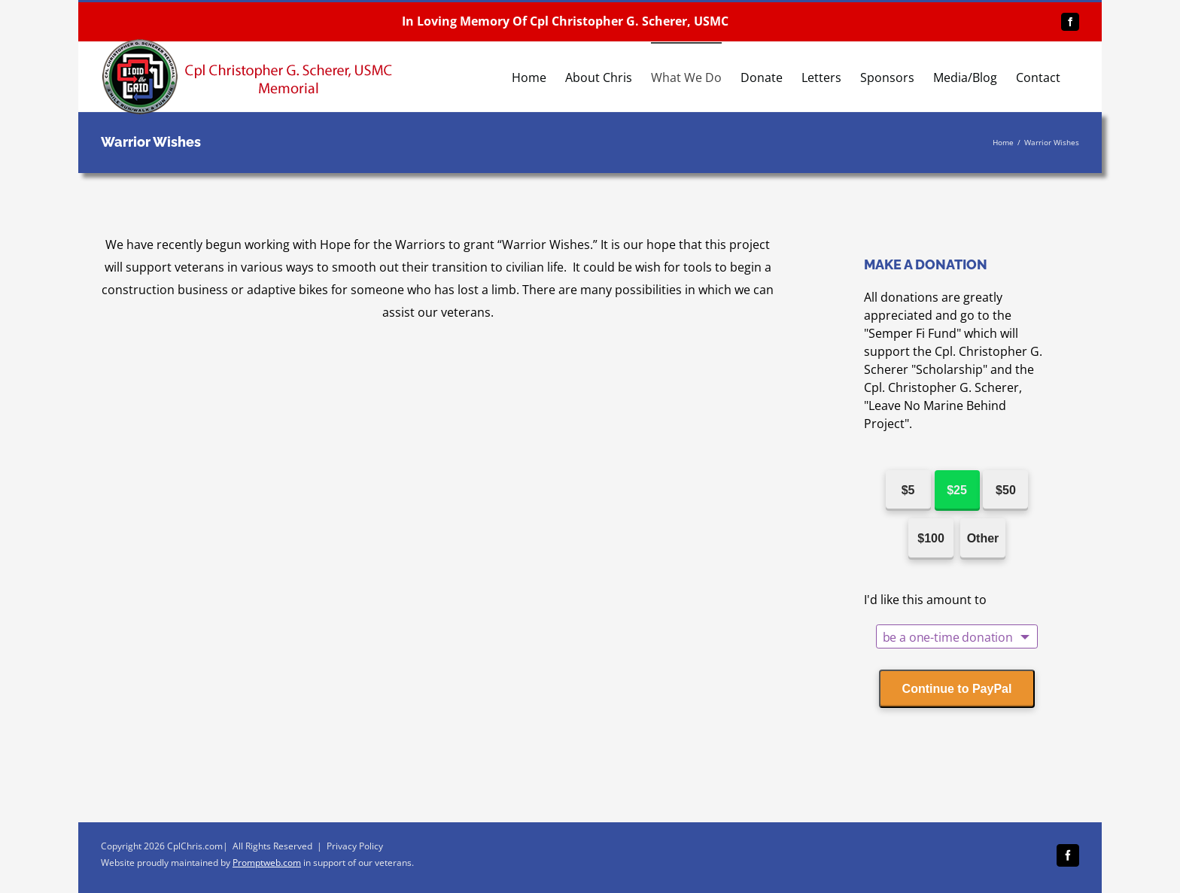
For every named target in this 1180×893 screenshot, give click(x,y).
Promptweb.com (267, 862)
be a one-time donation (948, 637)
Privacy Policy (355, 846)
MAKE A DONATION (925, 264)
